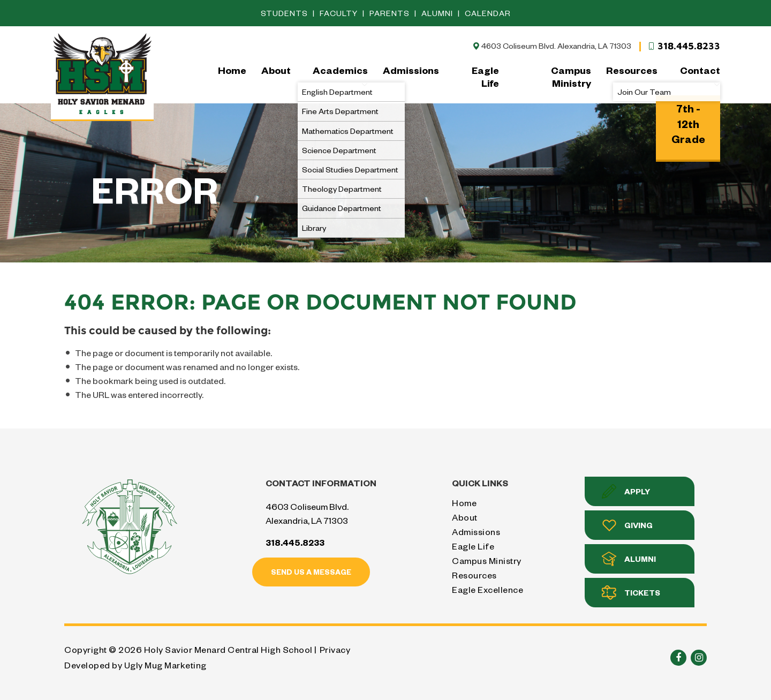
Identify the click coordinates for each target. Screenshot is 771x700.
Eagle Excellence (487, 589)
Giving (627, 525)
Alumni (438, 13)
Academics (340, 76)
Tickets (631, 592)
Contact (700, 76)
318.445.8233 (683, 46)
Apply (626, 491)
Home (232, 70)
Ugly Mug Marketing (165, 665)
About (276, 70)
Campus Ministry (571, 76)
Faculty (340, 13)
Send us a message (311, 571)
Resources (631, 70)
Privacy (335, 649)
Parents (390, 13)
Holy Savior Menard (102, 76)
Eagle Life (485, 76)
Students (285, 13)
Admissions (411, 70)
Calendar (488, 13)
